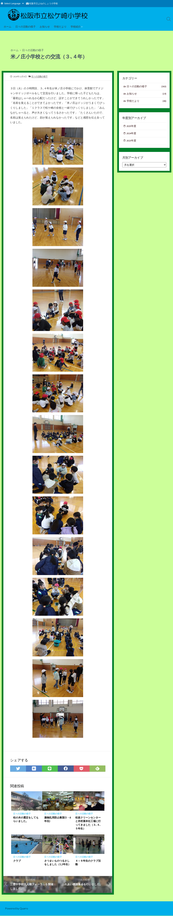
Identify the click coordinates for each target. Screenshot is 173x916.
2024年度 (131, 134)
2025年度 (131, 126)
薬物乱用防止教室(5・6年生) (57, 819)
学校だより (60, 26)
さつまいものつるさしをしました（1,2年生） (57, 862)
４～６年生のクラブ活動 (88, 862)
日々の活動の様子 (25, 26)
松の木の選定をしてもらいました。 (26, 819)
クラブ (17, 860)
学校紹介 (76, 26)
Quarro (24, 908)
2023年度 (131, 141)
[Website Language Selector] (14, 3)
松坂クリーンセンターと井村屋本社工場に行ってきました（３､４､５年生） (88, 823)
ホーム (7, 26)
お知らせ (45, 26)
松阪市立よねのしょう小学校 (43, 3)
